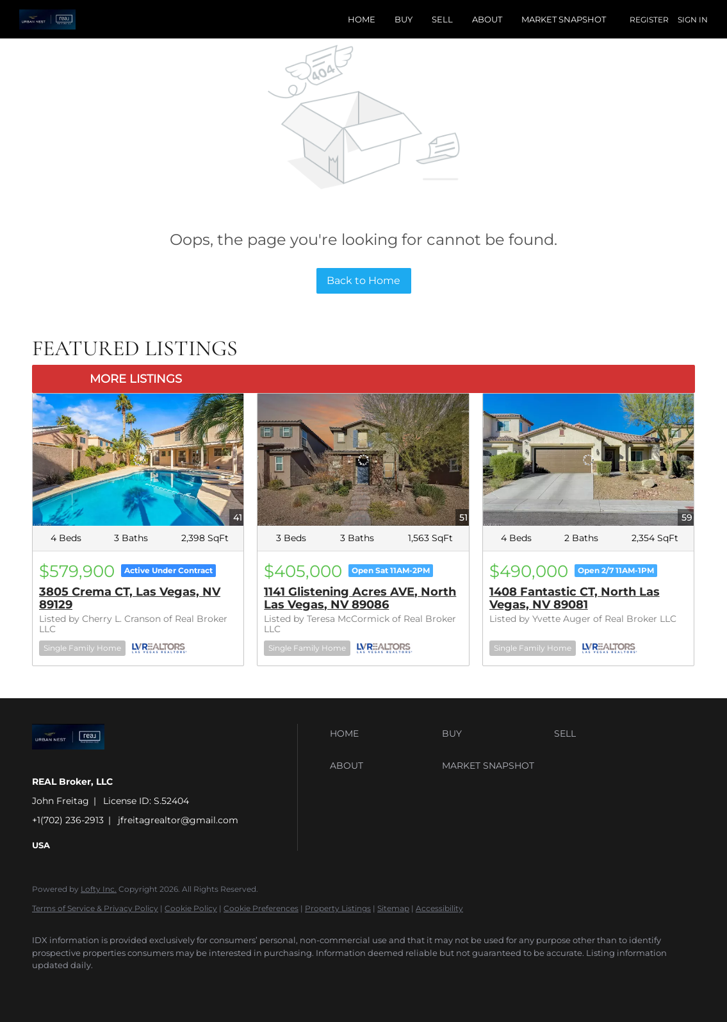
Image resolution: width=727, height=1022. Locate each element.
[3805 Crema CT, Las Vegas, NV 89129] (138, 460)
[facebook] (47, 987)
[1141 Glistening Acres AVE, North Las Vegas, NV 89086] (362, 460)
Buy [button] (404, 19)
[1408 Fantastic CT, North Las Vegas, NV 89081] (588, 460)
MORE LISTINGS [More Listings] (136, 379)
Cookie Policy (191, 908)
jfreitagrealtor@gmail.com (178, 820)
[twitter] (121, 987)
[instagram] (158, 987)
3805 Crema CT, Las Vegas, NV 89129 (129, 598)
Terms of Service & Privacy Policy (95, 908)
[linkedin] (84, 987)
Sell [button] (442, 19)
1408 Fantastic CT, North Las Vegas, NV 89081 (574, 598)
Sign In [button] (693, 19)
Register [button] (649, 19)
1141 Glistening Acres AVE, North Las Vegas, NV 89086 (360, 598)
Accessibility (439, 908)
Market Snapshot (563, 19)
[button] (383, 733)
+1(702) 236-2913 (68, 820)
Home (361, 19)
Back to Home (363, 280)
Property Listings (338, 908)
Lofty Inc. (99, 889)
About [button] (487, 19)
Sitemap (393, 908)
